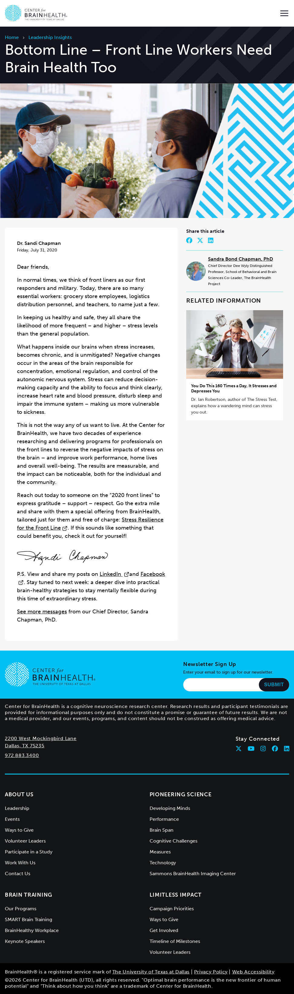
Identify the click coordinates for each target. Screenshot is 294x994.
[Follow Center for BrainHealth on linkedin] (286, 749)
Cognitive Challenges (173, 841)
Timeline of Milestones (175, 941)
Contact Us (17, 873)
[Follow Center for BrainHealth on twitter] (239, 749)
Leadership (17, 808)
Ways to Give (19, 830)
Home (12, 37)
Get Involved (164, 930)
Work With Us (20, 863)
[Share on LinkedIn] (210, 240)
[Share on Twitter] (200, 240)
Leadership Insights (50, 37)
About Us (19, 794)
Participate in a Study (28, 852)
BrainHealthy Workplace (32, 930)
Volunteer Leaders (25, 841)
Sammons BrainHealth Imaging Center (193, 873)
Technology (163, 863)
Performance (164, 819)
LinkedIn (114, 574)
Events (12, 819)
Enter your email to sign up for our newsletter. (228, 672)
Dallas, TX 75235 (25, 746)
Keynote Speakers (25, 941)
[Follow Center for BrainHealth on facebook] (275, 749)
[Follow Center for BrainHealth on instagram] (263, 749)
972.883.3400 (22, 755)
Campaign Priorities (172, 908)
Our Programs (20, 908)
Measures (160, 852)
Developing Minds (170, 808)
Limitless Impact (176, 895)
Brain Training (28, 895)
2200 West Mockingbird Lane (41, 738)
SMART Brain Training (28, 919)
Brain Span (161, 830)
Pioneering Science (181, 794)
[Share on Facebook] (189, 240)
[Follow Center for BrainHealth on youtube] (251, 749)
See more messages (42, 611)
